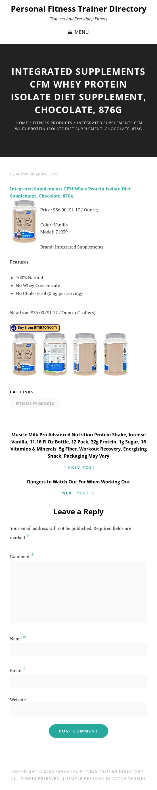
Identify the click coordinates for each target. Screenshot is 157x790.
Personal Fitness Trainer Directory (78, 8)
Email (18, 670)
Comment (22, 556)
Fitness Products (52, 122)
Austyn (22, 174)
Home (22, 122)
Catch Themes (129, 778)
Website (18, 699)
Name (18, 639)
